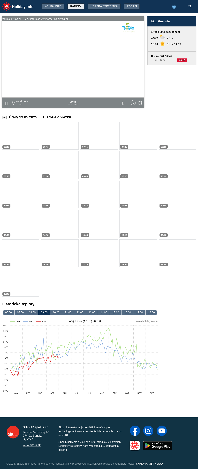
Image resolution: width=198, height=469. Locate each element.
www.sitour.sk (32, 445)
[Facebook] (135, 431)
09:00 (44, 312)
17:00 (139, 312)
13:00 (92, 312)
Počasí (132, 6)
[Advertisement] (171, 86)
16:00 (127, 312)
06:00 (8, 312)
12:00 (80, 312)
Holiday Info (15, 4)
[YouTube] (162, 431)
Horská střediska (104, 6)
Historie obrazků (57, 117)
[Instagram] (148, 431)
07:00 (20, 312)
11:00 (68, 312)
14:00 (103, 312)
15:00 (115, 312)
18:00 (151, 312)
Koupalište (53, 6)
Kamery (76, 6)
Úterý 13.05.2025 (25, 117)
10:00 (56, 312)
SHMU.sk (141, 463)
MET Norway (156, 463)
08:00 (32, 312)
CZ (189, 6)
